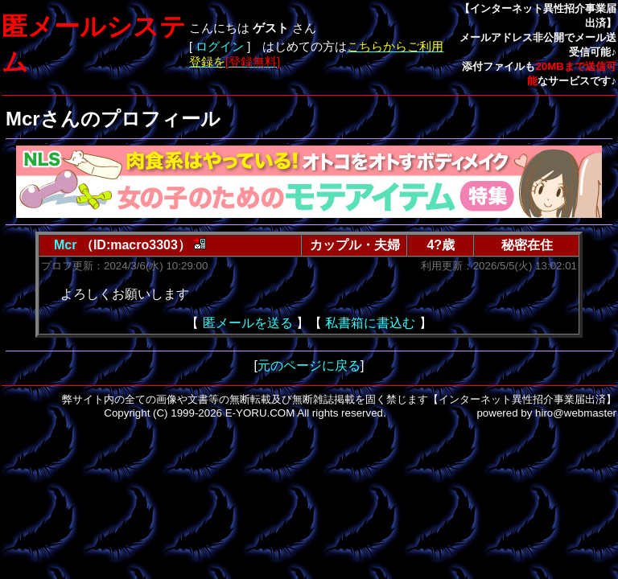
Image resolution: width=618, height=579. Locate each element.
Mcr (65, 245)
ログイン (220, 46)
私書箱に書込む (370, 323)
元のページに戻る (309, 365)
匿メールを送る (248, 323)
